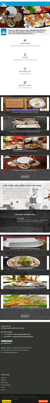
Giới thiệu (3, 380)
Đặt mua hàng (4, 382)
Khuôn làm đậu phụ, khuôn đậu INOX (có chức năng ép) (25, 131)
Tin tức (3, 387)
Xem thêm (25, 177)
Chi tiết (6, 206)
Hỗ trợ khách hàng (5, 385)
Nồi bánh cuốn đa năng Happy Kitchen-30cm (25, 151)
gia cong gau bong (12, 397)
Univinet (32, 396)
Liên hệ (3, 389)
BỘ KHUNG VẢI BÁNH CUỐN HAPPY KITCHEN (25, 112)
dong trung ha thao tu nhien (22, 397)
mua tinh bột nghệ (4, 397)
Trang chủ (3, 377)
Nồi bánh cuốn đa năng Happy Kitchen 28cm (25, 170)
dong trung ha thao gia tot (33, 397)
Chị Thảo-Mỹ (20, 218)
